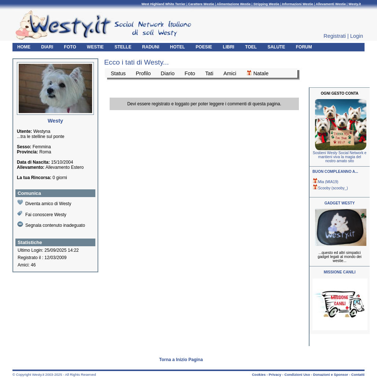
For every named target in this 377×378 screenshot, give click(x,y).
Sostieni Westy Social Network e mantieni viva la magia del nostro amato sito (339, 157)
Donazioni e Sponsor (330, 374)
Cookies (259, 374)
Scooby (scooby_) (330, 188)
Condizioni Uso (297, 374)
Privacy (275, 374)
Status (118, 73)
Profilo (143, 73)
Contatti (358, 374)
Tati (209, 73)
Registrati (334, 36)
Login (356, 36)
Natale (257, 73)
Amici (229, 73)
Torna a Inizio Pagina (181, 359)
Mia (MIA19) (325, 182)
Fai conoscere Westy (41, 213)
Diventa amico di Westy (44, 202)
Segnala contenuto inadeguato (51, 224)
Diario (168, 73)
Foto (189, 73)
